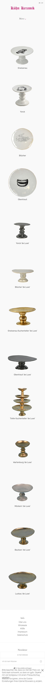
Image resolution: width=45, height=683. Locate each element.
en (42, 3)
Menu (21, 18)
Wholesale (22, 625)
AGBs (22, 628)
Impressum (22, 632)
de (39, 3)
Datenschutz (22, 635)
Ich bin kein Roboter (9, 661)
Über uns (22, 622)
